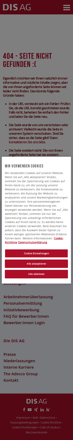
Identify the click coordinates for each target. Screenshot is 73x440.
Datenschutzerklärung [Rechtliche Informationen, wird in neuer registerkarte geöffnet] (32, 242)
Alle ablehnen (36, 274)
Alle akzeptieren (36, 263)
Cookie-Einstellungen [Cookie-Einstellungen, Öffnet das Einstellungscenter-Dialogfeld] (36, 253)
